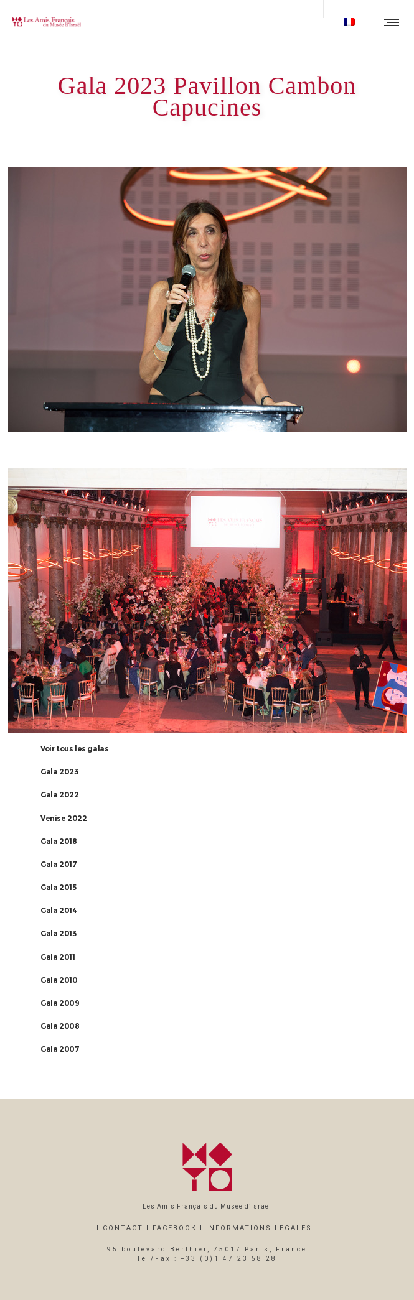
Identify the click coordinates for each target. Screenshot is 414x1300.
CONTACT (123, 1228)
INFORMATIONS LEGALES (259, 1228)
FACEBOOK (175, 1228)
